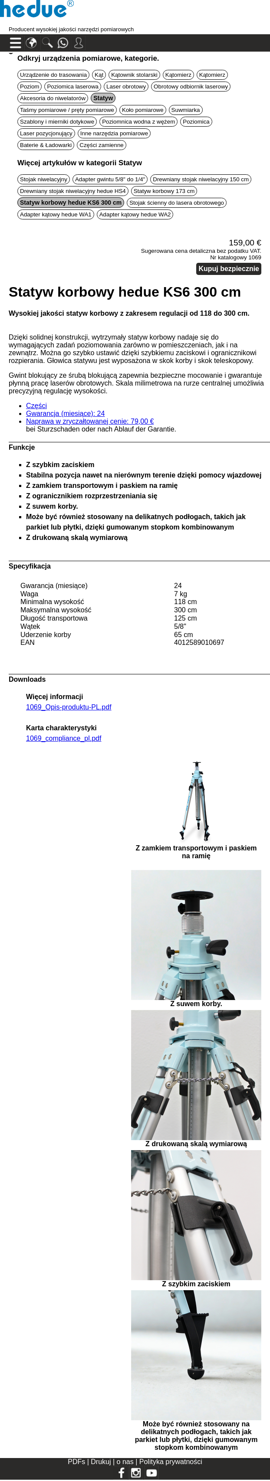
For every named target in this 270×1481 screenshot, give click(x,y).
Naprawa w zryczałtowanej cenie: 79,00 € (90, 421)
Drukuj (102, 1461)
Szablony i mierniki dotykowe (57, 121)
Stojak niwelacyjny (43, 179)
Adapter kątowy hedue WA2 (135, 214)
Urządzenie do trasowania (53, 75)
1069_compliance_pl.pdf (63, 738)
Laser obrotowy (126, 86)
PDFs (76, 1461)
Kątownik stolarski (134, 75)
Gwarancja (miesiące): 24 (65, 413)
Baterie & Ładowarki (46, 145)
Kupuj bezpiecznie (228, 268)
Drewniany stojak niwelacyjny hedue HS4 (73, 191)
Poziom (29, 86)
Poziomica (196, 121)
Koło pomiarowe (143, 110)
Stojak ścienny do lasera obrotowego (176, 202)
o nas (126, 1461)
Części (36, 405)
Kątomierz (178, 75)
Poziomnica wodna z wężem (138, 121)
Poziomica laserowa (73, 86)
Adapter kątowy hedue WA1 (56, 214)
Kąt (99, 75)
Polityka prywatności (170, 1461)
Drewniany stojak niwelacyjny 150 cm (201, 179)
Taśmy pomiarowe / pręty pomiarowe (67, 110)
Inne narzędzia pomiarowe (114, 133)
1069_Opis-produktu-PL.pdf (69, 707)
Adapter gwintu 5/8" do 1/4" (110, 179)
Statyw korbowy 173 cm (164, 191)
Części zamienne (101, 145)
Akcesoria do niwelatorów (53, 98)
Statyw (103, 98)
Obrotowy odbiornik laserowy (191, 86)
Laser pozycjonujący (46, 133)
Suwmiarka (185, 110)
